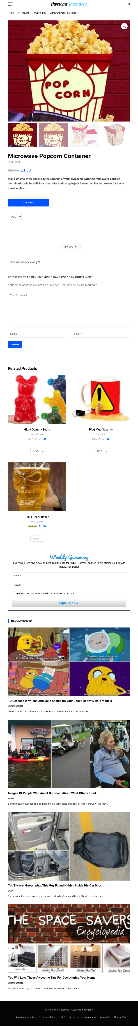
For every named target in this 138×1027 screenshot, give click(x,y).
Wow (10, 891)
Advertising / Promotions (82, 1017)
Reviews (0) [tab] (70, 247)
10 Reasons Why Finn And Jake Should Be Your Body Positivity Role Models (60, 701)
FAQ (63, 1017)
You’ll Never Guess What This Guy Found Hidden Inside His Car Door (54, 886)
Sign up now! (69, 603)
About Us (105, 1017)
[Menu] (10, 4)
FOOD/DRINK (39, 13)
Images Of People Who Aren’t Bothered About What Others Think (52, 793)
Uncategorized (16, 707)
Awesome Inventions (26, 1017)
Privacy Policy (49, 1017)
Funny (11, 799)
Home (11, 13)
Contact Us (120, 1017)
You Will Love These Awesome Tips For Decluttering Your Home (51, 978)
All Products (23, 13)
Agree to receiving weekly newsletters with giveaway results (44, 593)
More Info (28, 203)
